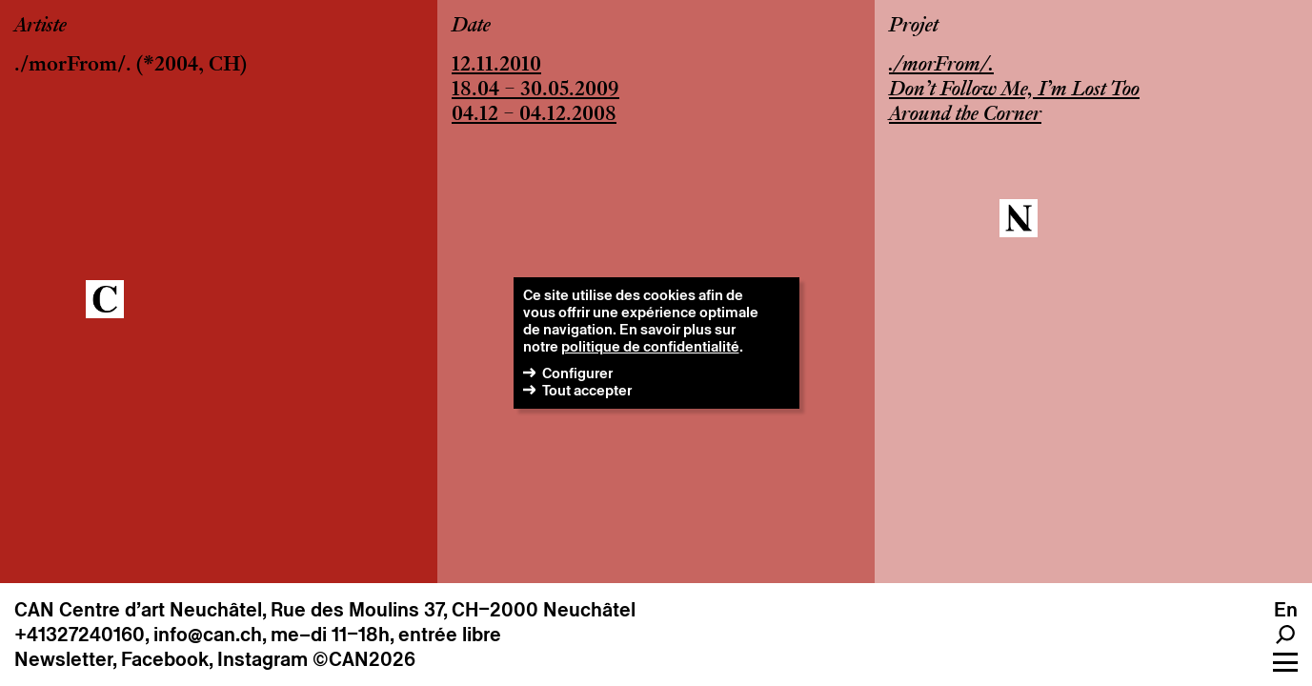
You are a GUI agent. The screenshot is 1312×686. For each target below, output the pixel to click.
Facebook (165, 659)
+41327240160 (79, 634)
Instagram (262, 659)
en (1286, 609)
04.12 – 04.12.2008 (534, 115)
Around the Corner (965, 115)
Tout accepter (587, 390)
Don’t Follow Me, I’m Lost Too (1014, 90)
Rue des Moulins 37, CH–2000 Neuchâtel (453, 609)
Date (471, 26)
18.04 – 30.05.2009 (535, 90)
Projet (914, 26)
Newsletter (63, 659)
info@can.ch (207, 634)
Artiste (40, 26)
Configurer (577, 373)
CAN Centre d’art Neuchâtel (138, 609)
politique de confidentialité (650, 346)
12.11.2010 (496, 65)
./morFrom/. (72, 65)
